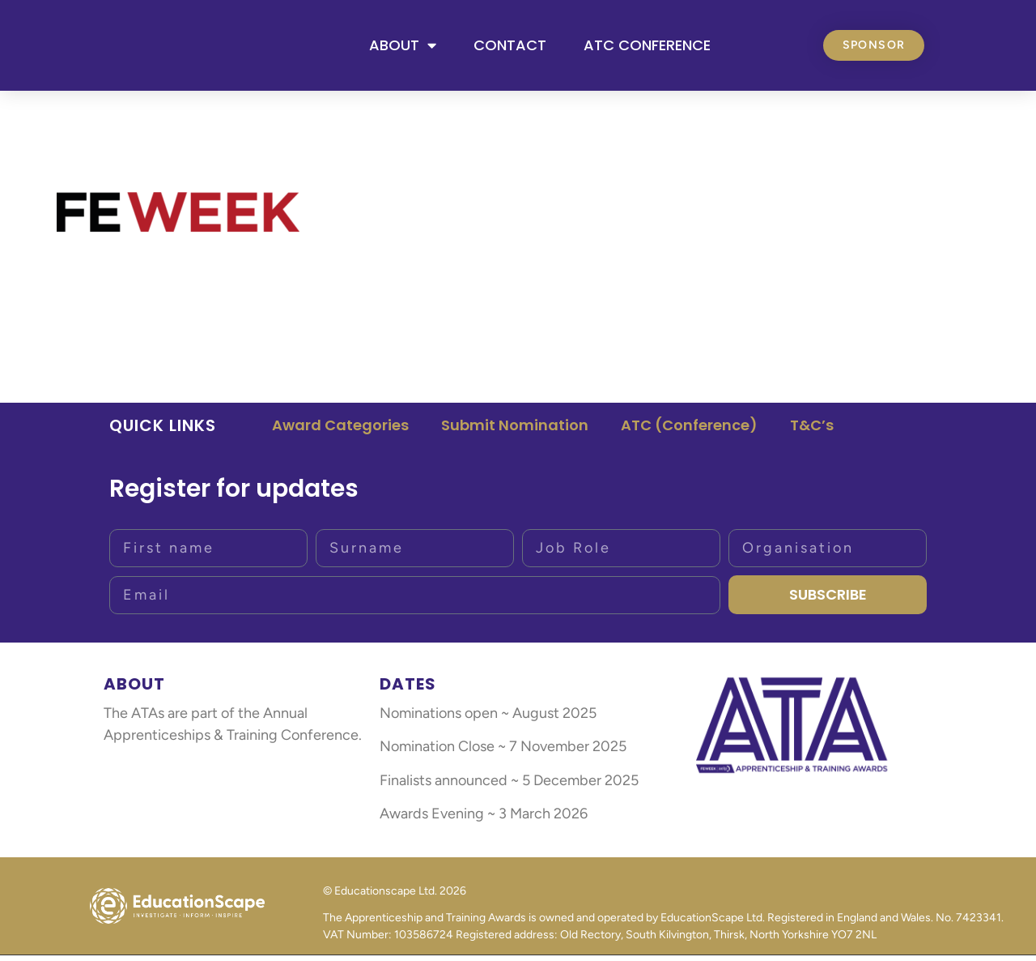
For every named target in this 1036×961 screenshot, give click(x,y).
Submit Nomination (514, 431)
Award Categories (340, 431)
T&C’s (812, 431)
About (402, 47)
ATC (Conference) (689, 431)
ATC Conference (647, 47)
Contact (509, 47)
